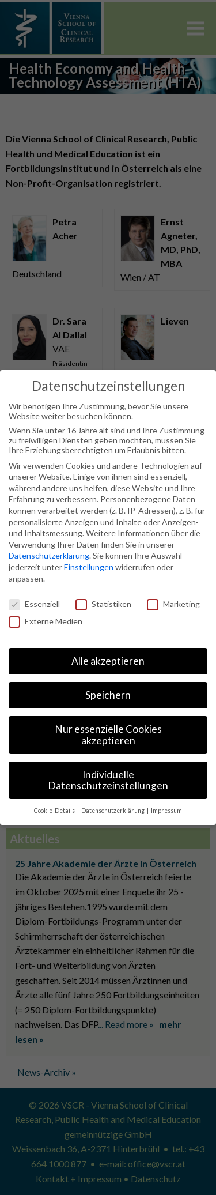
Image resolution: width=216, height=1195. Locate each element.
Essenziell (34, 604)
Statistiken (103, 604)
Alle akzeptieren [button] (108, 661)
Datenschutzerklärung (49, 555)
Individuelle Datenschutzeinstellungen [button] (108, 780)
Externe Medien (45, 621)
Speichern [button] (108, 695)
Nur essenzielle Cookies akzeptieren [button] (108, 735)
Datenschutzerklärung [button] (113, 810)
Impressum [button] (166, 810)
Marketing (173, 604)
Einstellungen (88, 567)
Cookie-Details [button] (55, 810)
